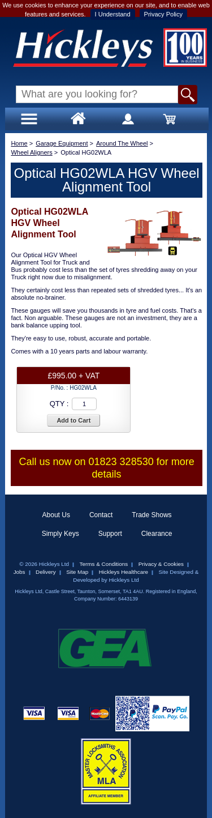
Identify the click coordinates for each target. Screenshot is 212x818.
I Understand (113, 14)
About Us (56, 515)
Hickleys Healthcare (123, 572)
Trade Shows (151, 515)
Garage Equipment (62, 143)
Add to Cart (73, 420)
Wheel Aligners (31, 152)
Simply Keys (60, 534)
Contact (101, 515)
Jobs (19, 572)
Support (110, 534)
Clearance (156, 534)
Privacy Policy (163, 14)
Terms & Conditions (104, 564)
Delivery (46, 572)
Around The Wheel (122, 143)
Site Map (77, 572)
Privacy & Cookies (161, 564)
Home (19, 143)
